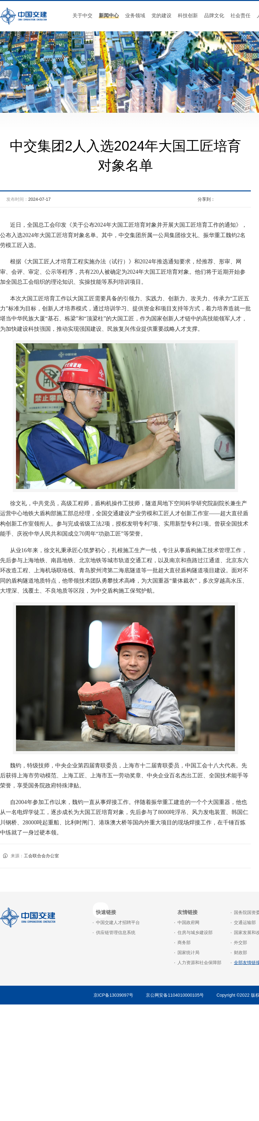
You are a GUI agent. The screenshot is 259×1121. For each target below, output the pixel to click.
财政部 (240, 952)
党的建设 (161, 15)
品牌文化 (214, 15)
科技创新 (188, 15)
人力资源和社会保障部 (199, 962)
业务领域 (135, 15)
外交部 (240, 942)
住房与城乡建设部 (195, 932)
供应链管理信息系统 (115, 932)
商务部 (184, 942)
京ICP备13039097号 (113, 995)
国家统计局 (188, 952)
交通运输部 (245, 922)
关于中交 (82, 15)
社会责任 (240, 15)
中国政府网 (188, 922)
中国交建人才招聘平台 (118, 922)
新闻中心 (109, 15)
